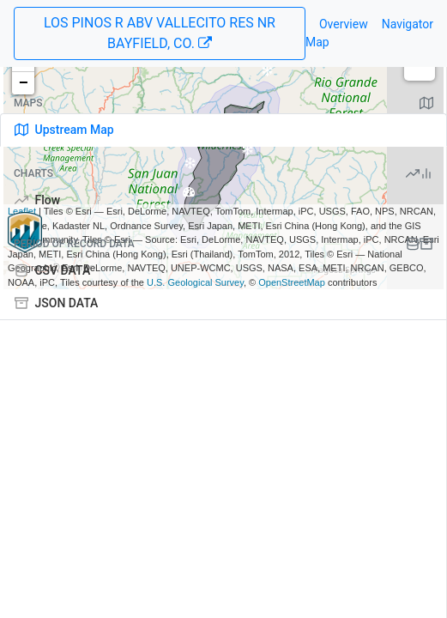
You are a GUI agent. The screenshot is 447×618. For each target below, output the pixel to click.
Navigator (407, 24)
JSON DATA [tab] (56, 303)
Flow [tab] (37, 200)
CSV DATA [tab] (52, 270)
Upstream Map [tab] (64, 129)
